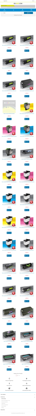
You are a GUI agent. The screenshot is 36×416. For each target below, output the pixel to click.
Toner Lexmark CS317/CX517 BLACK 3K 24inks (27, 250)
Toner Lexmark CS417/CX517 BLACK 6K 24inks (27, 204)
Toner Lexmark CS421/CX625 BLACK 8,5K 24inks (9, 159)
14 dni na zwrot (3, 406)
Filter (28, 13)
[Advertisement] (18, 24)
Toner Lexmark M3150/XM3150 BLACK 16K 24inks (9, 295)
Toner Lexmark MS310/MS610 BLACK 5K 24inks (27, 45)
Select (12, 12)
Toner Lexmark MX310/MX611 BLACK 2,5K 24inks (9, 45)
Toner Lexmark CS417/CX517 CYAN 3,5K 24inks (9, 204)
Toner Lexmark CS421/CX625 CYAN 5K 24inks (27, 136)
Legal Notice (3, 403)
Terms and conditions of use (5, 400)
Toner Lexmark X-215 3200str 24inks (9, 341)
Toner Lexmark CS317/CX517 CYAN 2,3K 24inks (9, 250)
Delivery (2, 407)
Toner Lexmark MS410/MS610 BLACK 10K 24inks (9, 90)
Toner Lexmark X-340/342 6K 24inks (26, 159)
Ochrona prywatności (4, 404)
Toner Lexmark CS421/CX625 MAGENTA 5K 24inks (9, 136)
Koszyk (9, 50)
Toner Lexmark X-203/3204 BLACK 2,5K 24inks (9, 318)
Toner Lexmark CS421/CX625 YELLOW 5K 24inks (27, 113)
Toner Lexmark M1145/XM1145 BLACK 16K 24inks (27, 295)
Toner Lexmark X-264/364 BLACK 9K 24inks (26, 318)
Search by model (4, 5)
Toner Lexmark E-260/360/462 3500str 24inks (27, 90)
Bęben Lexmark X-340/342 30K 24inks (27, 341)
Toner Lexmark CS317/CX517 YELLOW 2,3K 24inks (9, 227)
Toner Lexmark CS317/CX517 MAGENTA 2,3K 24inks (26, 227)
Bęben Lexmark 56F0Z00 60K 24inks (9, 113)
